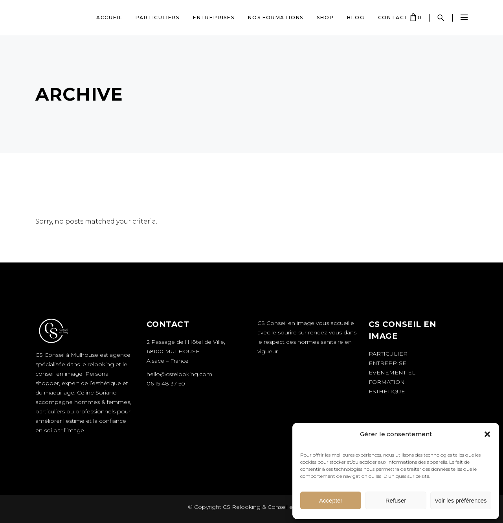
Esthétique (387, 391)
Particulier (388, 353)
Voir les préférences (461, 500)
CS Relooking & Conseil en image (268, 506)
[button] (487, 434)
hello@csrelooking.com (179, 374)
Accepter (330, 500)
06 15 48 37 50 (166, 383)
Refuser (396, 500)
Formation (387, 381)
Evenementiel (392, 372)
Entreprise (387, 363)
